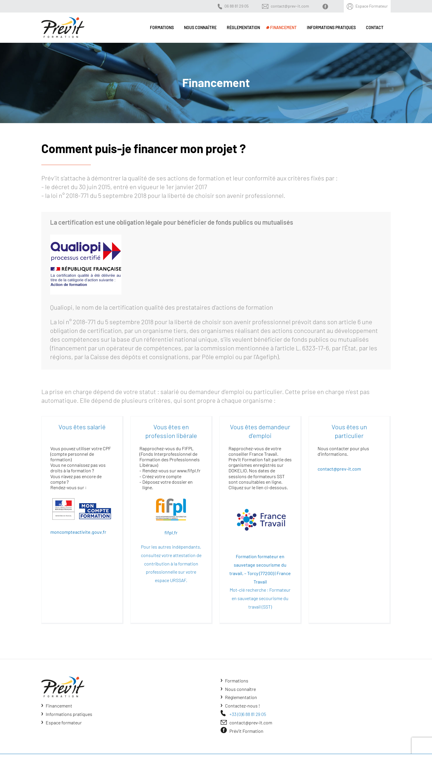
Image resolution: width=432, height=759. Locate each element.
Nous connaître (240, 689)
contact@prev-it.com (290, 5)
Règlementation (241, 697)
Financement (59, 705)
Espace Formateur (371, 5)
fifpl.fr (171, 532)
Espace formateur (64, 722)
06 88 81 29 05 (236, 5)
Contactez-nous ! (242, 705)
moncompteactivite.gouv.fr (78, 532)
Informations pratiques (69, 714)
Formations (236, 680)
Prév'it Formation (246, 731)
